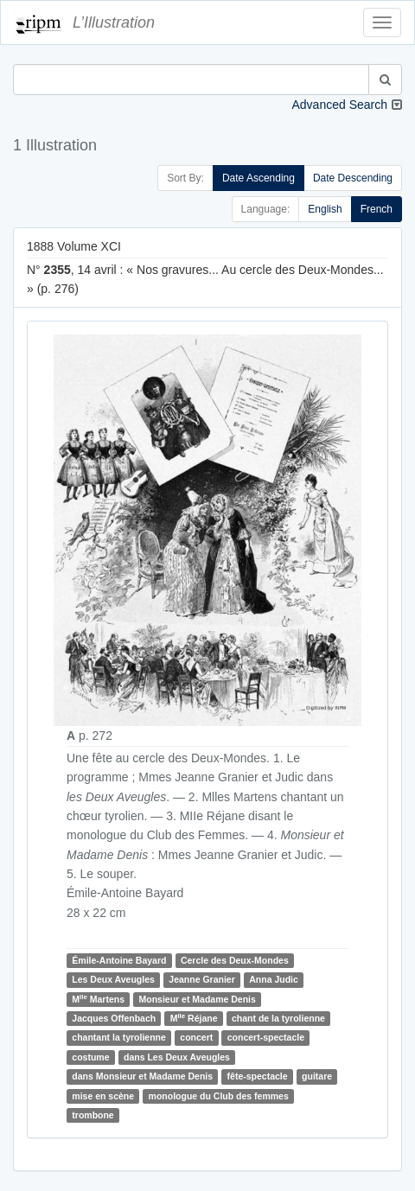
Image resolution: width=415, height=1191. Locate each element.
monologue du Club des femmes (219, 1096)
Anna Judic (273, 979)
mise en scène (103, 1096)
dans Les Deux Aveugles (177, 1057)
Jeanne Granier (201, 979)
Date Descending (353, 178)
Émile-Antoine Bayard (119, 960)
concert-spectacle (265, 1038)
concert (196, 1038)
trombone (92, 1115)
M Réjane (194, 1017)
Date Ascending (258, 178)
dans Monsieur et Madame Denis (142, 1076)
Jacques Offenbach (114, 1018)
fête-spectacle (257, 1076)
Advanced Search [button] (339, 104)
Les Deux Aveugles (113, 979)
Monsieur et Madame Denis (196, 999)
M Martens (98, 998)
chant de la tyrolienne (278, 1018)
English (325, 209)
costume (90, 1057)
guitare (317, 1076)
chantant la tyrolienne (119, 1038)
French (377, 209)
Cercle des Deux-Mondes (235, 960)
